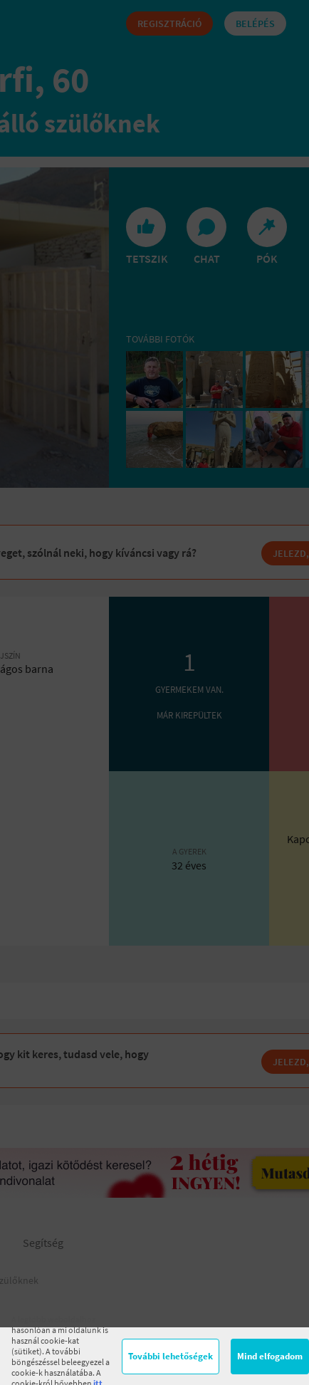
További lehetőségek (170, 1356)
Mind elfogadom (270, 1356)
